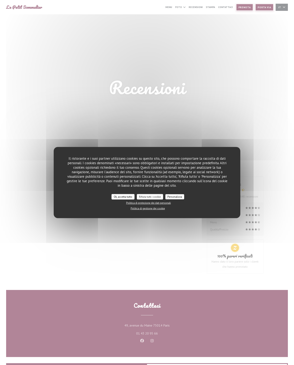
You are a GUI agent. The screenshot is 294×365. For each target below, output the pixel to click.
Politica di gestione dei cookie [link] (148, 208)
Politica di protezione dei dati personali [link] (148, 203)
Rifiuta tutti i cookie (150, 196)
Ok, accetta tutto (123, 196)
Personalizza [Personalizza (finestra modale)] (174, 196)
